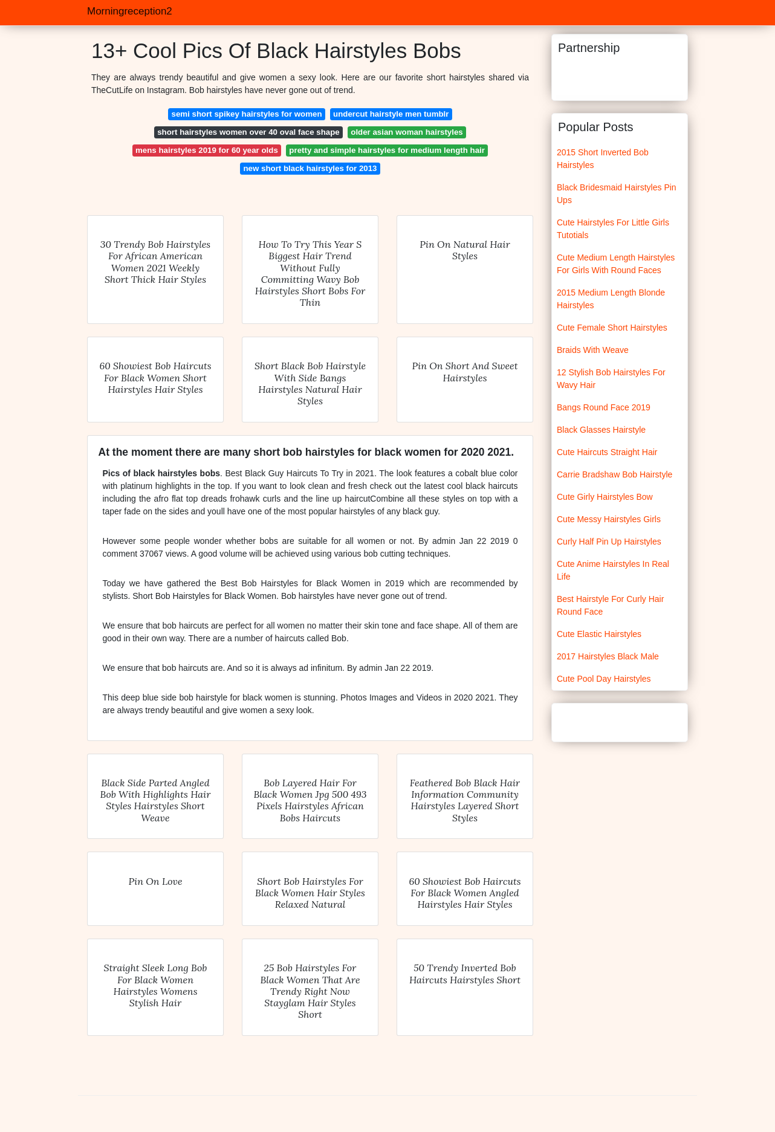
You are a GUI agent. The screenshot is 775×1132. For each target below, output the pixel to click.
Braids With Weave (593, 350)
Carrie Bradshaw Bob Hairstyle (614, 474)
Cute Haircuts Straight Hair (607, 452)
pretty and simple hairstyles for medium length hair (387, 150)
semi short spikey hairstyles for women (247, 113)
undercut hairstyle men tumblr (391, 113)
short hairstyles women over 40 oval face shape (248, 132)
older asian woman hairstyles (407, 132)
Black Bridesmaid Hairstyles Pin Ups (616, 194)
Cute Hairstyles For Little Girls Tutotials (613, 229)
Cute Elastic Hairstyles (599, 634)
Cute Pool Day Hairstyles (604, 679)
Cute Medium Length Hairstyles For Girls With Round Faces (616, 264)
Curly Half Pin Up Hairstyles (609, 541)
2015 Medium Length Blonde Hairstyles (611, 299)
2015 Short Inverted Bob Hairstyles (603, 158)
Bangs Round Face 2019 (603, 407)
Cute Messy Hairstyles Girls (609, 519)
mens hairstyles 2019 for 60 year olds (206, 150)
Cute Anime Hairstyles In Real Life (613, 570)
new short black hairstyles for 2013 (310, 168)
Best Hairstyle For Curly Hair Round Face (610, 605)
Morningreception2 (129, 11)
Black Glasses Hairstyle (601, 430)
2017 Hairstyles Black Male (608, 656)
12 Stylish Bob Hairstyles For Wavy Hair (611, 378)
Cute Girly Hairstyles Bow (605, 497)
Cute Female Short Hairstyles (612, 327)
